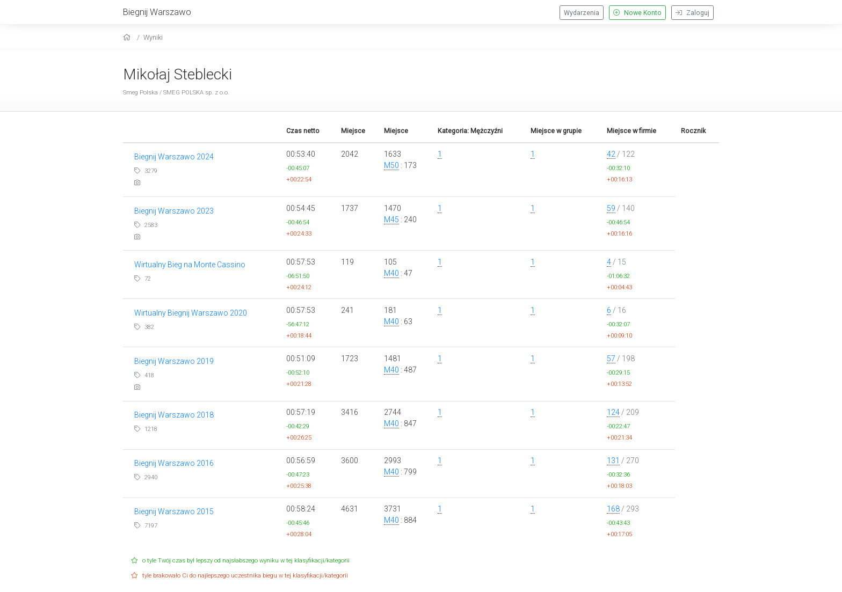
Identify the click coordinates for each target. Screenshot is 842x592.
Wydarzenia (581, 13)
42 (611, 154)
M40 (391, 273)
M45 (391, 219)
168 (613, 509)
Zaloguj (692, 13)
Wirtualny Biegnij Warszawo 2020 (190, 313)
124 (613, 412)
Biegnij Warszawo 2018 (174, 415)
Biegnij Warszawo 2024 (174, 156)
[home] (128, 37)
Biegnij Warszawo (157, 11)
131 (613, 460)
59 (611, 208)
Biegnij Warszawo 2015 (174, 511)
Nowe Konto (637, 13)
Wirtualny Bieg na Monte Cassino (189, 264)
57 (611, 358)
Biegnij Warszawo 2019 (174, 361)
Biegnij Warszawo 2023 (174, 211)
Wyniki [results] (153, 37)
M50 (391, 165)
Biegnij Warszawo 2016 (174, 463)
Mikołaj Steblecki (177, 74)
